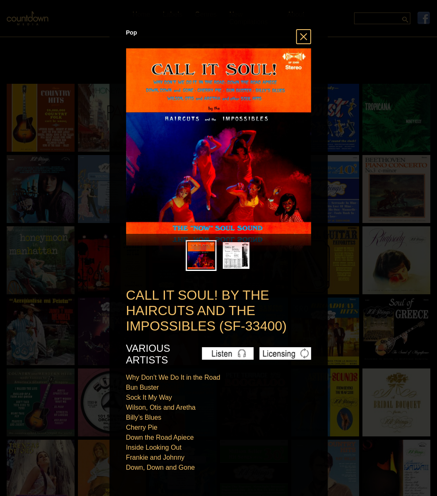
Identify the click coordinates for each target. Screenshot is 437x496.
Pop (131, 32)
